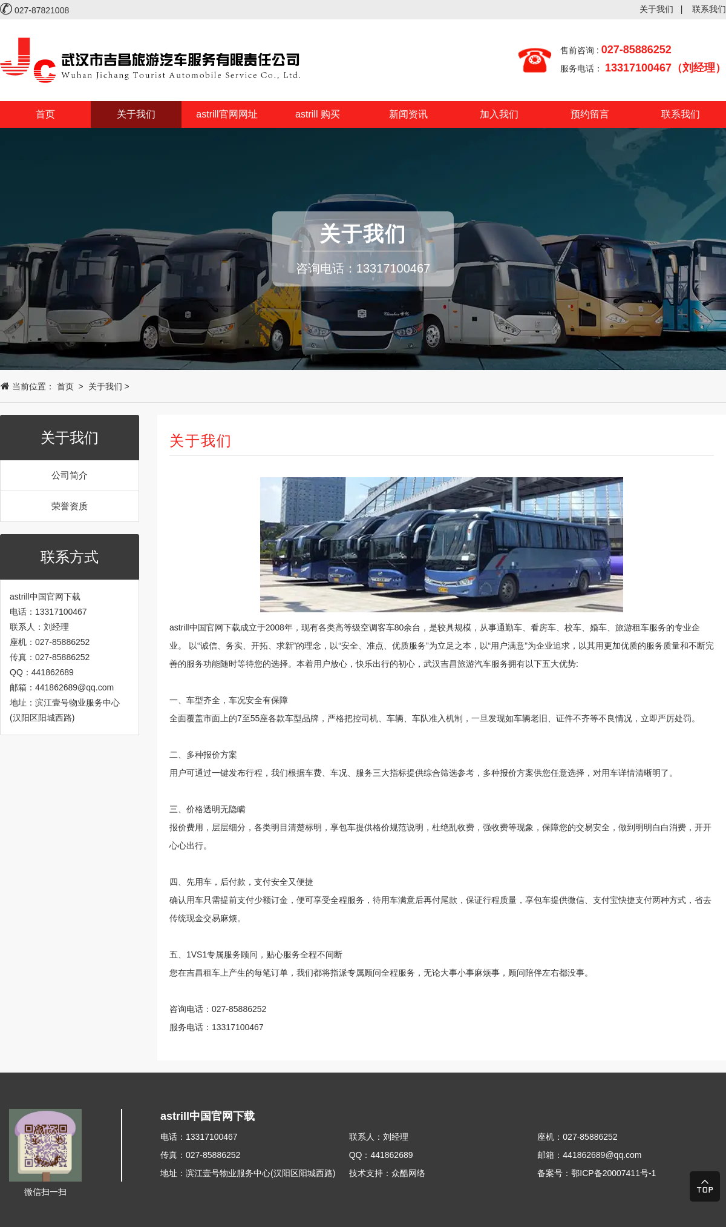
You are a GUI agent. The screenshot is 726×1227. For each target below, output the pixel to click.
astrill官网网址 (226, 114)
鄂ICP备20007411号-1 (613, 1173)
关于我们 (656, 9)
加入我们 (499, 114)
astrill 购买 (317, 114)
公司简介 (69, 475)
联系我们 (709, 9)
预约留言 (590, 114)
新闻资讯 (408, 114)
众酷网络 (408, 1173)
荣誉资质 (69, 506)
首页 (45, 114)
